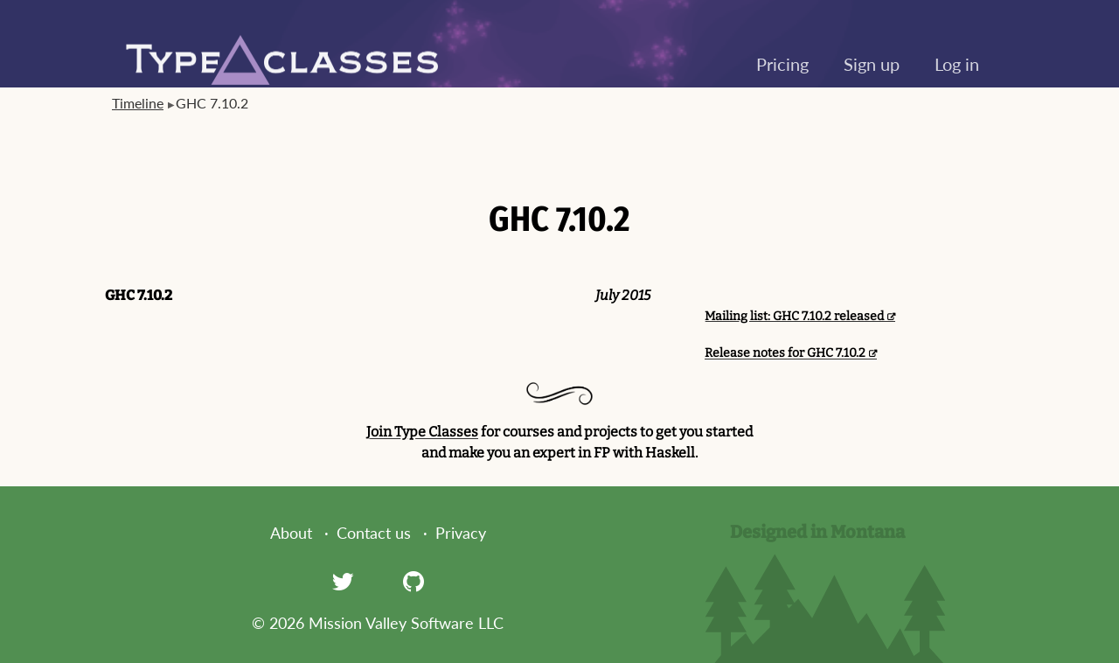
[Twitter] (342, 581)
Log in (957, 63)
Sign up (872, 63)
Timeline (137, 102)
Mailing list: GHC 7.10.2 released (794, 316)
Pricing (782, 63)
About (291, 532)
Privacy (460, 532)
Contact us (374, 532)
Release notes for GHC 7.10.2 (785, 352)
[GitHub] (413, 581)
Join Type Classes (422, 431)
